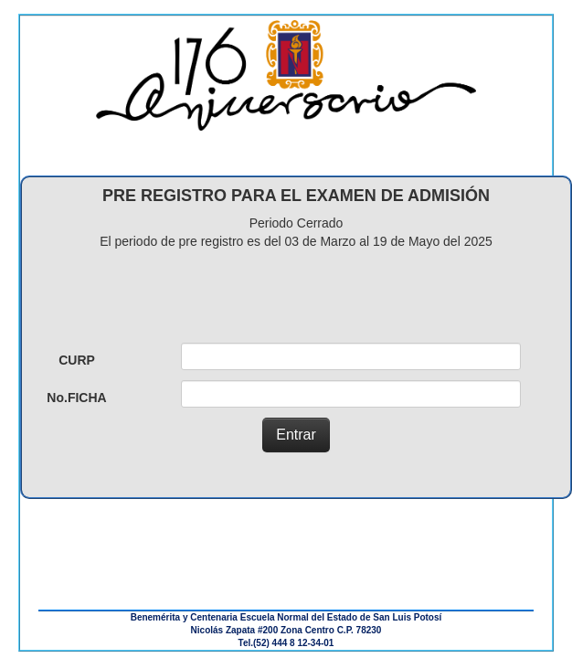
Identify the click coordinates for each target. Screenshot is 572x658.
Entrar (296, 434)
